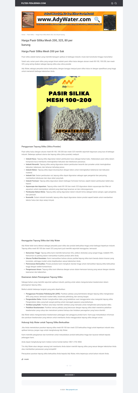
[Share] (25, 359)
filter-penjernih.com (34, 3)
